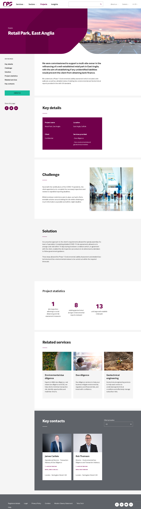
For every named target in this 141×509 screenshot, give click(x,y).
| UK (65, 475)
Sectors (32, 4)
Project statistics (11, 76)
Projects (43, 4)
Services (20, 4)
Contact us (17, 93)
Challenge (8, 68)
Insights (54, 4)
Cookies (47, 503)
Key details (9, 64)
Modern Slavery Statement (63, 503)
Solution (8, 72)
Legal (26, 503)
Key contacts (9, 84)
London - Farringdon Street (54, 475)
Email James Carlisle (51, 469)
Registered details (14, 503)
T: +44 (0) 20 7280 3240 (51, 466)
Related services (11, 80)
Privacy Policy (36, 503)
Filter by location (109, 420)
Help (9, 507)
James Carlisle (52, 456)
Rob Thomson (82, 456)
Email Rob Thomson (82, 469)
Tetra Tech (80, 503)
